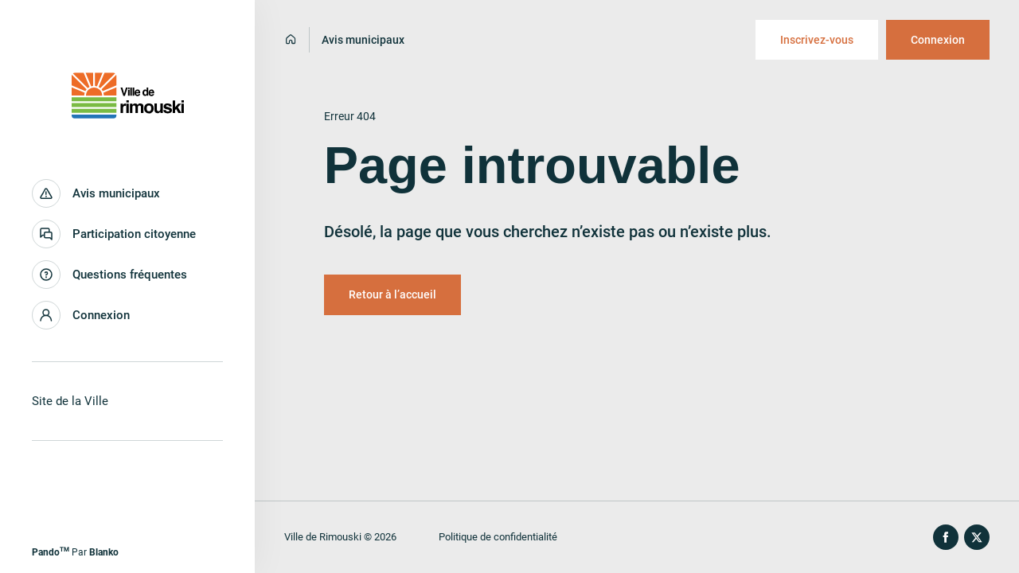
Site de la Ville (70, 401)
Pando (50, 552)
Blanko (104, 552)
